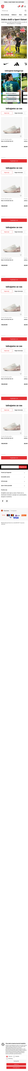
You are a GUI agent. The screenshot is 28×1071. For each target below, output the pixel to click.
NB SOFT (18, 522)
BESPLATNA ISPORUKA (14, 1)
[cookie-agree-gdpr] (16, 1064)
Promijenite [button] (14, 510)
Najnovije (6, 113)
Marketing (10, 1058)
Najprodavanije (19, 113)
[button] (14, 10)
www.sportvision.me (8, 522)
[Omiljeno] (18, 7)
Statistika (17, 1056)
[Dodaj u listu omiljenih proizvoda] (20, 136)
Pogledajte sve (14, 161)
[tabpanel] (14, 42)
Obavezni (10, 1056)
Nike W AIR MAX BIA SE (7, 141)
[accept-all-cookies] (16, 1067)
